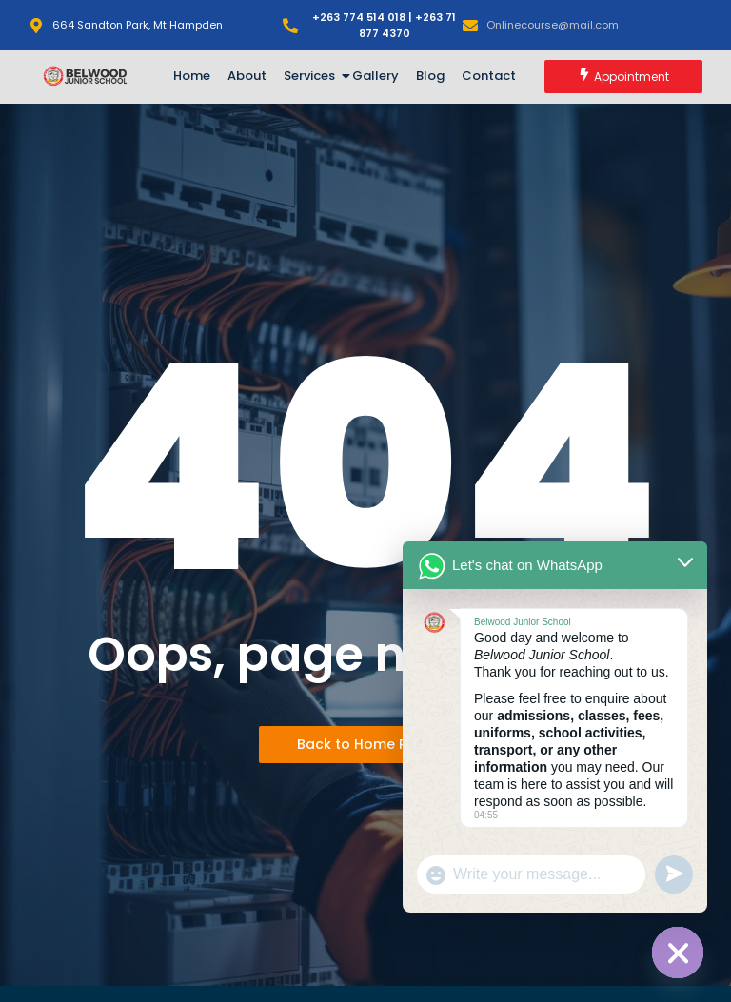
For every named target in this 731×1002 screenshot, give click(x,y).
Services (313, 76)
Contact (489, 76)
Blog (430, 76)
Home (191, 76)
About (247, 76)
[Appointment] (623, 76)
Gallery (375, 76)
